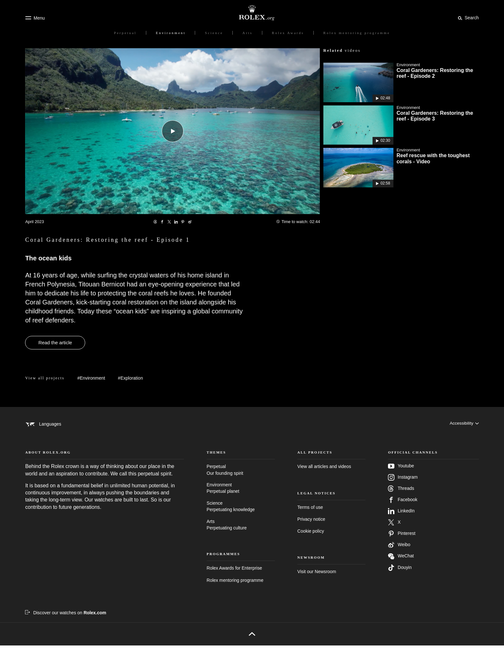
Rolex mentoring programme (235, 583)
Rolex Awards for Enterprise (234, 571)
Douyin (399, 571)
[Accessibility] (464, 424)
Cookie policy (310, 534)
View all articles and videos (324, 470)
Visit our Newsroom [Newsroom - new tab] (316, 575)
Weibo (399, 548)
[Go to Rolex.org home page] (252, 13)
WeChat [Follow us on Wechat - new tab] (401, 559)
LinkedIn (401, 514)
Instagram (403, 481)
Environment (241, 492)
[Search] (467, 18)
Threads (401, 492)
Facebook (402, 503)
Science (241, 510)
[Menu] (35, 18)
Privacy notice (311, 522)
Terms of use (310, 510)
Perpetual (241, 473)
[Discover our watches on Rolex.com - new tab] (65, 616)
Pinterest (401, 537)
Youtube (401, 469)
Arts (241, 528)
